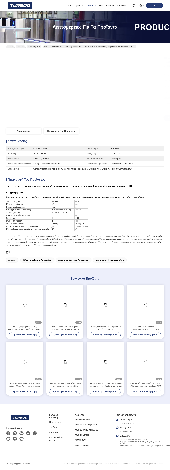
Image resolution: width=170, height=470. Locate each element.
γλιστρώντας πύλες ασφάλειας (110, 260)
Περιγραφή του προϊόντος (61, 131)
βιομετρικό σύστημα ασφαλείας (73, 260)
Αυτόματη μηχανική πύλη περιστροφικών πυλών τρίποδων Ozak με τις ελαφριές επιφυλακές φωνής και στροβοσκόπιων (65, 328)
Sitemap (26, 464)
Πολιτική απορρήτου (14, 464)
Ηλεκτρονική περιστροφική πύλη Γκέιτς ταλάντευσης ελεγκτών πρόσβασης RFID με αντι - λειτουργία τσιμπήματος (145, 385)
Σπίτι (70, 5)
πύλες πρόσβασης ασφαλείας (36, 260)
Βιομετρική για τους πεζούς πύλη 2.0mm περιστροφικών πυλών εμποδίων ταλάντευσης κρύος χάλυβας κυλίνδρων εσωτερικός (65, 385)
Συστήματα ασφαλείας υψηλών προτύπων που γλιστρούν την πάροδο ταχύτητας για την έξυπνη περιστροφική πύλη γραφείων (105, 385)
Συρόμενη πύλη (34, 47)
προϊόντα (92, 5)
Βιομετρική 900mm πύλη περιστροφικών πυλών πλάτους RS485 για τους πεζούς (24, 384)
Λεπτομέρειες (24, 131)
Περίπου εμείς (80, 5)
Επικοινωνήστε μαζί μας (122, 5)
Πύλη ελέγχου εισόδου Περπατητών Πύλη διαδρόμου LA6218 (105, 328)
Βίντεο (101, 5)
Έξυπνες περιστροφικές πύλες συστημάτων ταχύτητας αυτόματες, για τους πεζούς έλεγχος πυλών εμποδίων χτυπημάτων (25, 328)
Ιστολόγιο (110, 5)
